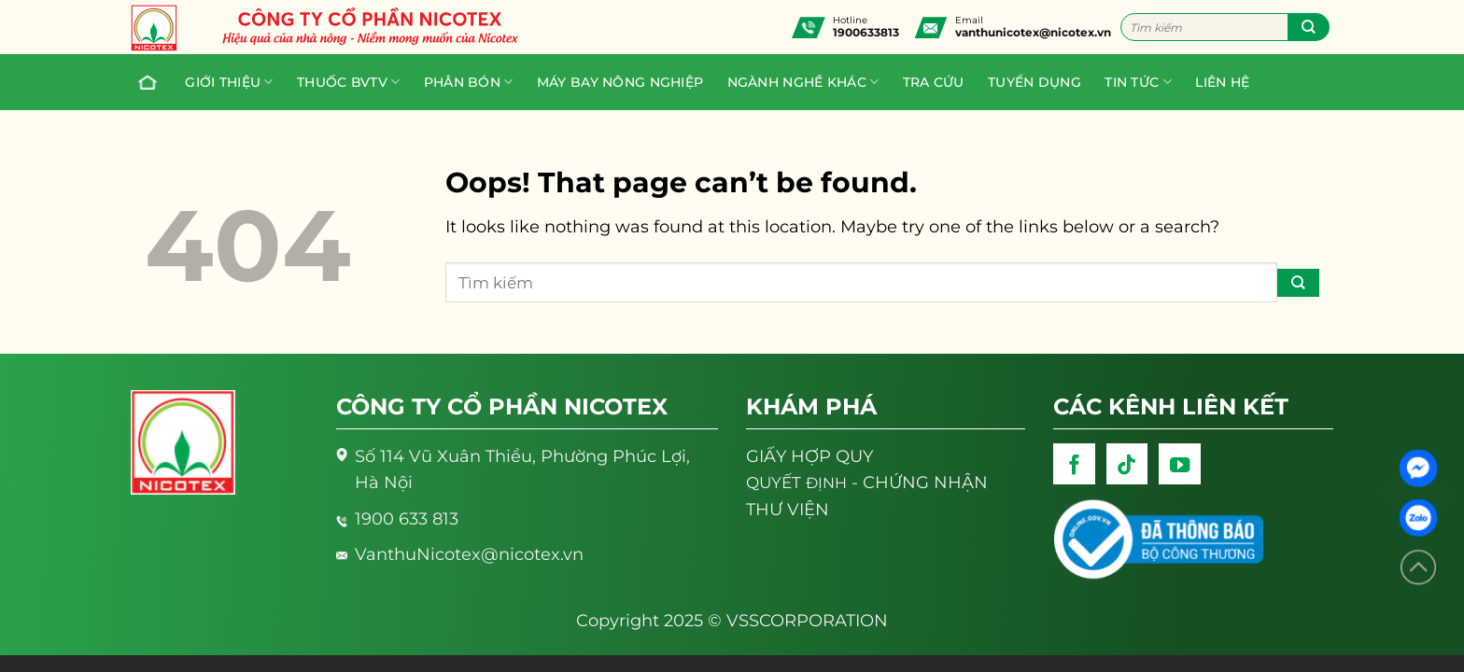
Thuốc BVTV (348, 82)
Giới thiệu (229, 82)
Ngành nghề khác (803, 82)
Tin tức (1138, 82)
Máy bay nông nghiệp (620, 82)
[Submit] (1309, 27)
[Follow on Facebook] (1074, 464)
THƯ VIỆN (787, 509)
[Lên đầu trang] (1418, 568)
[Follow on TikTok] (1127, 464)
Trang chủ (142, 82)
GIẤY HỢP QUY (809, 456)
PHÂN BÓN (469, 82)
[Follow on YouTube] (1180, 464)
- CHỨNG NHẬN (867, 482)
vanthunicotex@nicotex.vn (1033, 32)
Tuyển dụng (1034, 82)
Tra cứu (933, 82)
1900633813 (866, 32)
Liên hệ (1222, 82)
